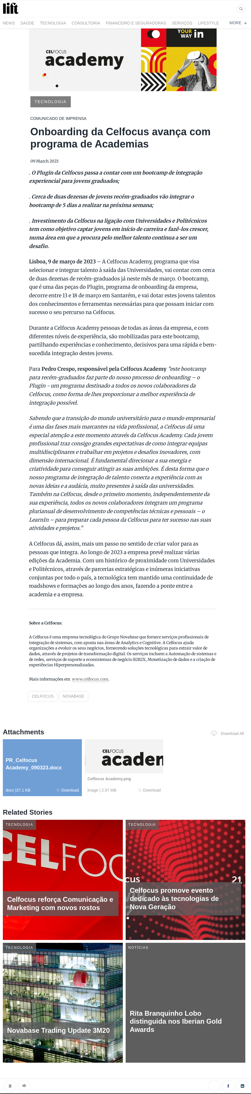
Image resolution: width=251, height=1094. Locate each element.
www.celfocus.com (90, 679)
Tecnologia (53, 23)
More (238, 23)
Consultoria (86, 23)
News (9, 23)
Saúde (27, 23)
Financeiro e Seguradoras (136, 23)
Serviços (182, 23)
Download (67, 790)
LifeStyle (208, 23)
